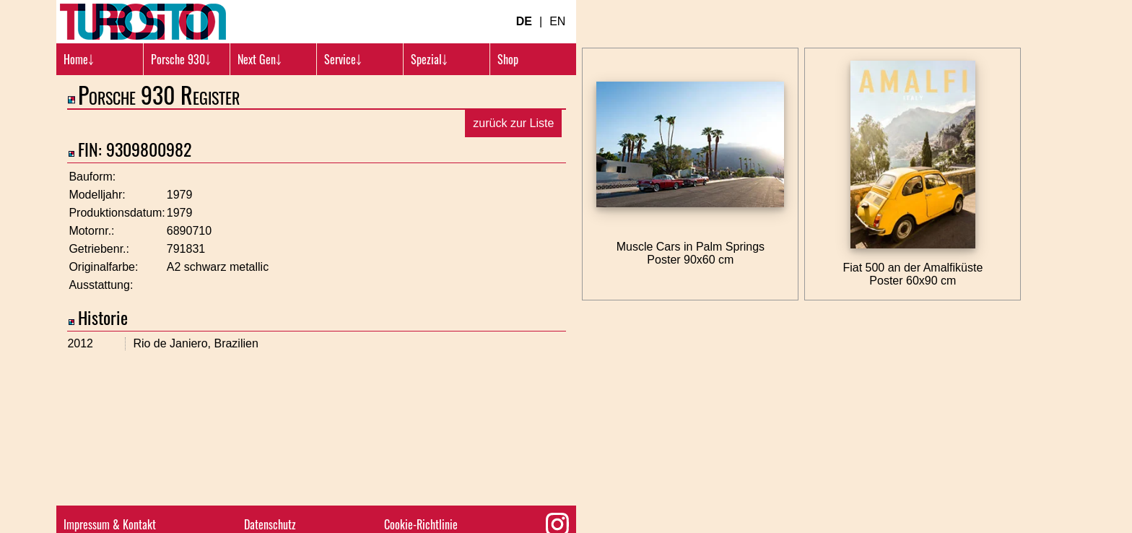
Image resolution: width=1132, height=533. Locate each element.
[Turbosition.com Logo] (143, 21)
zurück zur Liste (513, 123)
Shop (507, 59)
